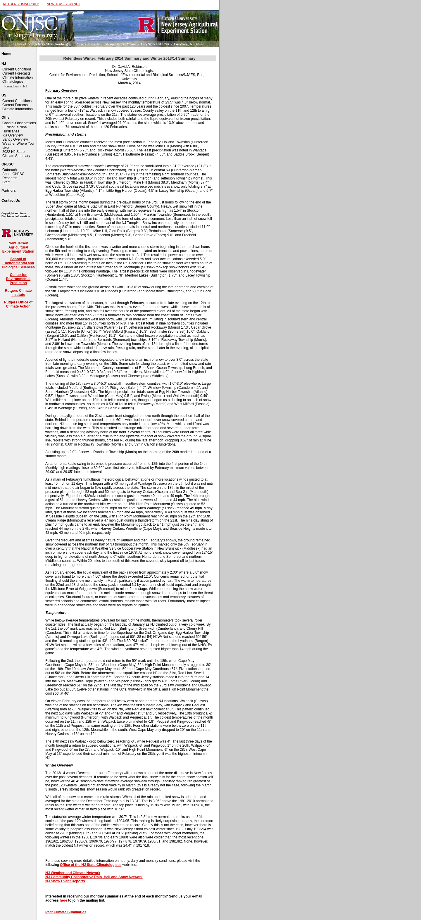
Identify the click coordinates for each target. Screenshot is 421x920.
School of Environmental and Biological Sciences (18, 263)
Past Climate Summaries (65, 912)
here (63, 900)
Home (6, 54)
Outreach (9, 170)
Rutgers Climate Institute (18, 293)
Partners (8, 191)
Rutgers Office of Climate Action (18, 304)
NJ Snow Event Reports (65, 881)
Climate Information (17, 77)
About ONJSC (13, 174)
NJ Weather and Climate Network (72, 873)
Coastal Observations (19, 123)
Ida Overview (12, 135)
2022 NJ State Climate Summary (16, 154)
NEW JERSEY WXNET (63, 4)
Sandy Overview (15, 139)
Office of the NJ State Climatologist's (90, 865)
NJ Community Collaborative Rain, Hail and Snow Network (94, 877)
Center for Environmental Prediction (18, 279)
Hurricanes (10, 131)
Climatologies (12, 82)
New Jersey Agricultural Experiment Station (18, 247)
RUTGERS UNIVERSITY (21, 4)
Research (9, 178)
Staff (5, 182)
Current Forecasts (16, 73)
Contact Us (10, 201)
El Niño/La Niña (14, 127)
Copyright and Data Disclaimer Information (15, 215)
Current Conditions (17, 69)
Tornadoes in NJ (15, 86)
